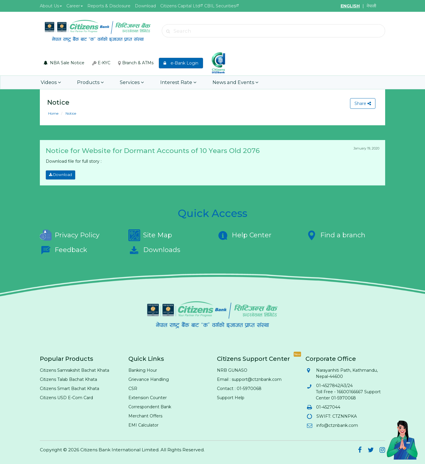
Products (87, 82)
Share (362, 103)
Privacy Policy (69, 235)
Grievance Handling (148, 379)
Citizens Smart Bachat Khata (69, 388)
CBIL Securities (220, 6)
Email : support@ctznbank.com (249, 379)
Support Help (230, 397)
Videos (50, 82)
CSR (132, 388)
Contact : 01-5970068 (239, 388)
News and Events (223, 82)
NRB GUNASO (232, 370)
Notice (70, 113)
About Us (51, 6)
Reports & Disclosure (108, 6)
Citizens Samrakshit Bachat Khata (74, 370)
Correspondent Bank (149, 406)
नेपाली (371, 6)
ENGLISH (350, 6)
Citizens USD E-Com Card (66, 397)
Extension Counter (147, 397)
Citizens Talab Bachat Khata (68, 379)
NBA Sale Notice (64, 62)
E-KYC (101, 62)
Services (126, 82)
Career (74, 6)
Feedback (63, 250)
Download (145, 6)
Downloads (154, 250)
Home (53, 113)
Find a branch (335, 235)
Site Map (150, 235)
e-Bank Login (181, 63)
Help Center (244, 235)
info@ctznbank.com (337, 425)
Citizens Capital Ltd (180, 6)
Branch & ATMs (135, 62)
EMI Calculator (143, 424)
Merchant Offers (145, 415)
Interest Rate (169, 82)
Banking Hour (142, 370)
